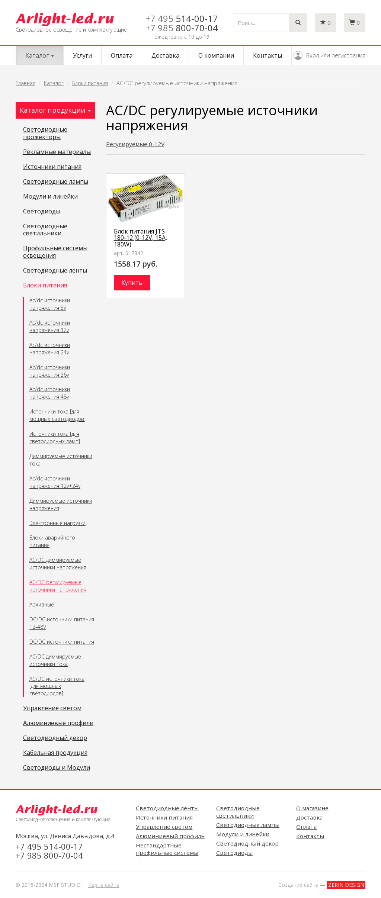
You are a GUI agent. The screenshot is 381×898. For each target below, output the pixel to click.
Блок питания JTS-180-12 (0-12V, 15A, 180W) (140, 237)
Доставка (165, 55)
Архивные (41, 604)
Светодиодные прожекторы (45, 133)
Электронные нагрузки (57, 523)
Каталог (54, 83)
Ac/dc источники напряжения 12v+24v (54, 482)
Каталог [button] (39, 55)
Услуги (82, 55)
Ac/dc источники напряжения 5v (49, 304)
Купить (132, 283)
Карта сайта (103, 884)
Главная (25, 83)
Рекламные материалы (57, 152)
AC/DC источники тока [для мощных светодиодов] (56, 686)
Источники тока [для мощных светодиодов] (57, 415)
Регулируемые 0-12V (135, 144)
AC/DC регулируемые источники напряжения (57, 586)
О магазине (312, 808)
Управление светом (52, 708)
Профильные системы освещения (55, 252)
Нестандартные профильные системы (167, 848)
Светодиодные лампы (55, 182)
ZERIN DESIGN (346, 884)
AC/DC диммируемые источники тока (55, 660)
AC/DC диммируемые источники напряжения (57, 563)
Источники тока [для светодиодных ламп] (54, 437)
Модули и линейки (50, 196)
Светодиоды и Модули (56, 768)
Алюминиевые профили (58, 723)
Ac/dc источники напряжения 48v (49, 393)
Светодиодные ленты (55, 270)
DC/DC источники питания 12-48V (61, 623)
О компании (216, 55)
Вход (312, 55)
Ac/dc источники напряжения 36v (49, 371)
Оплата (121, 55)
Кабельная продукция (55, 753)
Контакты (267, 55)
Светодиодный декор (55, 738)
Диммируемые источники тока (60, 460)
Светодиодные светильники (45, 230)
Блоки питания (90, 83)
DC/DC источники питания (61, 641)
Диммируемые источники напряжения (60, 504)
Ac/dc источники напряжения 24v (49, 348)
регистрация (348, 55)
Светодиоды (41, 211)
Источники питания (52, 167)
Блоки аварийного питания (52, 541)
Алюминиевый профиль (170, 836)
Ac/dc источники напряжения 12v (49, 326)
